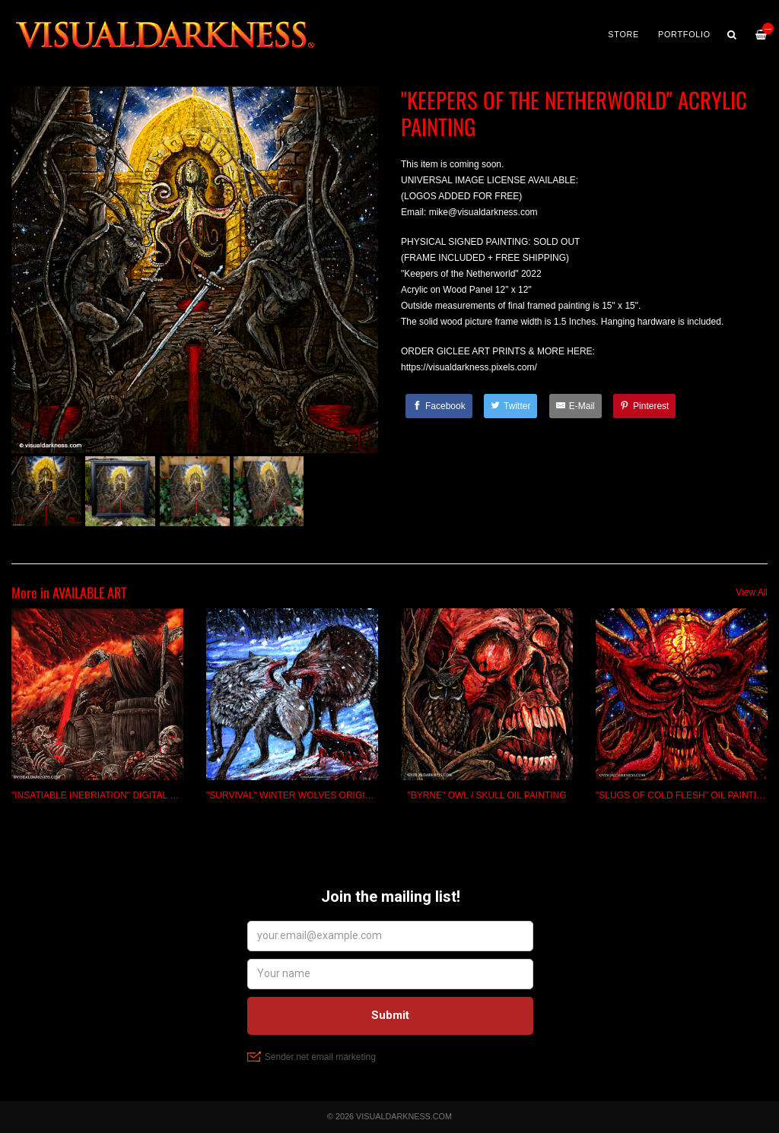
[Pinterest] (644, 406)
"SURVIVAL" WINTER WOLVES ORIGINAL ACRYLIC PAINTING (337, 795)
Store (623, 34)
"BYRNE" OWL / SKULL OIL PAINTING (486, 795)
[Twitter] (510, 406)
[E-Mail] (575, 406)
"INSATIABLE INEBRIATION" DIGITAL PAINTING (111, 795)
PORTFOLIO (684, 34)
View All (752, 592)
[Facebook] (438, 406)
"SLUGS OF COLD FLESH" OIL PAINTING (683, 795)
